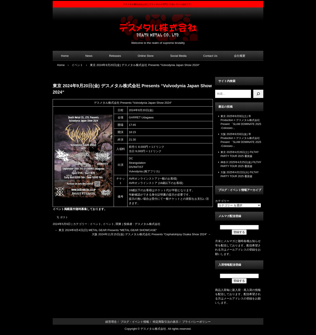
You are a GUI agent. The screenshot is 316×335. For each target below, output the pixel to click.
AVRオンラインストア (143, 178)
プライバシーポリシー (196, 321)
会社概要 (239, 55)
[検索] (258, 94)
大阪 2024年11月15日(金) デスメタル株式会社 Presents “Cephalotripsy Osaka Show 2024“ (151, 234)
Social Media (178, 55)
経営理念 (111, 321)
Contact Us (210, 55)
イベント (95, 224)
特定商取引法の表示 (165, 321)
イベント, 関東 (112, 224)
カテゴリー (222, 201)
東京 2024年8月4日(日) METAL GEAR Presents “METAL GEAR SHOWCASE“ (106, 230)
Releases (115, 55)
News (89, 55)
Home (65, 55)
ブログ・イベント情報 (134, 321)
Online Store (145, 55)
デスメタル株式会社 (158, 25)
